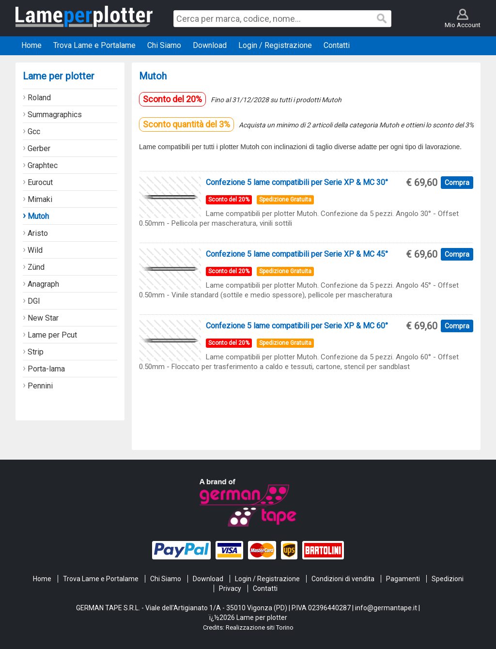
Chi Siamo (165, 579)
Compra (457, 182)
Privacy (230, 588)
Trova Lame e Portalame (101, 579)
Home (42, 579)
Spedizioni (448, 579)
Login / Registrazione (267, 579)
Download (208, 579)
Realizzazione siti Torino (260, 627)
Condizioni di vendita (342, 579)
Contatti (265, 588)
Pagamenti (403, 579)
